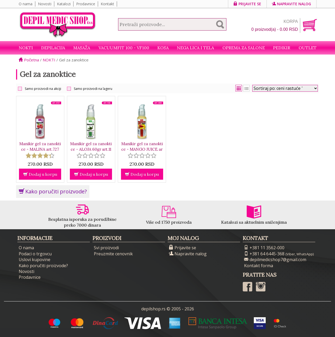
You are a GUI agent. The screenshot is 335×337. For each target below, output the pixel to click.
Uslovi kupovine (34, 259)
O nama (25, 3)
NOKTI (26, 47)
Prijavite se (247, 3)
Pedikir (281, 47)
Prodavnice (85, 3)
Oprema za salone (243, 47)
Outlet (308, 47)
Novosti (44, 3)
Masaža (81, 47)
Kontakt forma (258, 265)
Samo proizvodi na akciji (43, 88)
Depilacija (53, 47)
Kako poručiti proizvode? (53, 191)
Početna (29, 59)
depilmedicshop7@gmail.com (275, 259)
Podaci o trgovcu (35, 254)
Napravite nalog (291, 3)
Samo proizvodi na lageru (93, 88)
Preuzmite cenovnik (113, 254)
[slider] (40, 155)
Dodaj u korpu (40, 174)
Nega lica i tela (195, 47)
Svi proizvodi (106, 248)
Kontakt (107, 3)
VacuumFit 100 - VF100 (124, 47)
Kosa (163, 47)
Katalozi (64, 3)
